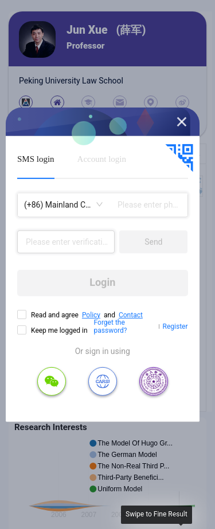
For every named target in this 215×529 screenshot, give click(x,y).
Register (175, 327)
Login (102, 282)
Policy (91, 315)
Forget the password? (110, 327)
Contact (131, 315)
